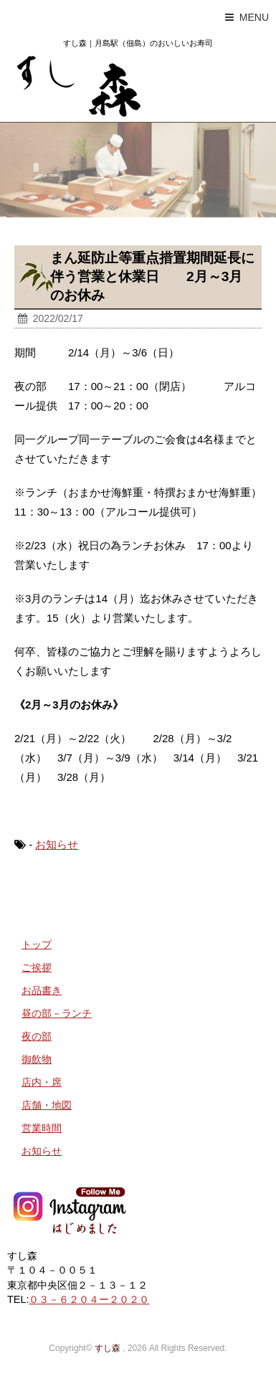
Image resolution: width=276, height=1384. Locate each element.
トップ (37, 944)
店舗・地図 (47, 1105)
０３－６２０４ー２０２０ (89, 1299)
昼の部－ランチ (57, 1013)
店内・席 (42, 1082)
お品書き (42, 990)
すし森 (107, 1348)
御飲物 (37, 1059)
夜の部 (37, 1036)
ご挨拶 (37, 967)
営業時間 (42, 1128)
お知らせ (56, 844)
